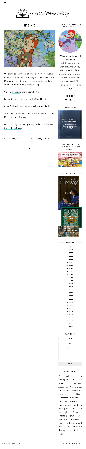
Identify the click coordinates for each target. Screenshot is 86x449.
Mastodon (9, 117)
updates (16, 92)
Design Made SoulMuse (73, 443)
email (33, 106)
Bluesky (22, 117)
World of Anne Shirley (13, 443)
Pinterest (45, 114)
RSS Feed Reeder (40, 99)
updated (34, 139)
